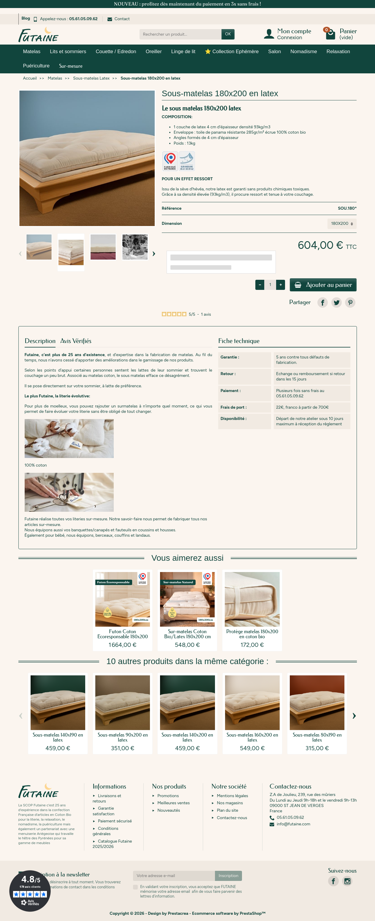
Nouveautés (168, 810)
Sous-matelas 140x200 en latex (187, 737)
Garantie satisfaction (103, 811)
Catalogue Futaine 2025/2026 (112, 844)
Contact (118, 18)
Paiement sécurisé (115, 821)
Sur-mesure (71, 66)
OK (228, 34)
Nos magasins (230, 803)
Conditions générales (105, 831)
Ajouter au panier (323, 285)
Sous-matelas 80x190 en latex (317, 737)
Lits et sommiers (68, 51)
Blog (26, 18)
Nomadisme (303, 51)
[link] (322, 303)
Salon (274, 51)
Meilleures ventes (173, 803)
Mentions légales (232, 795)
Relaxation (338, 51)
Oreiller (154, 51)
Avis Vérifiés (75, 341)
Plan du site (227, 810)
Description (40, 341)
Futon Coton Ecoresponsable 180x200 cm (122, 636)
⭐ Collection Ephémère (232, 51)
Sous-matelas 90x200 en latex (123, 737)
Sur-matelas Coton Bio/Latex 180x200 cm (187, 634)
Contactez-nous (232, 817)
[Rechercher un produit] (181, 34)
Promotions (168, 795)
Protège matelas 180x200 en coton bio (252, 634)
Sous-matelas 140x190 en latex (58, 737)
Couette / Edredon (116, 51)
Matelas (32, 51)
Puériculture (36, 66)
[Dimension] (342, 224)
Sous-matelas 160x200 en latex (252, 737)
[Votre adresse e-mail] (174, 876)
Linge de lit (183, 51)
